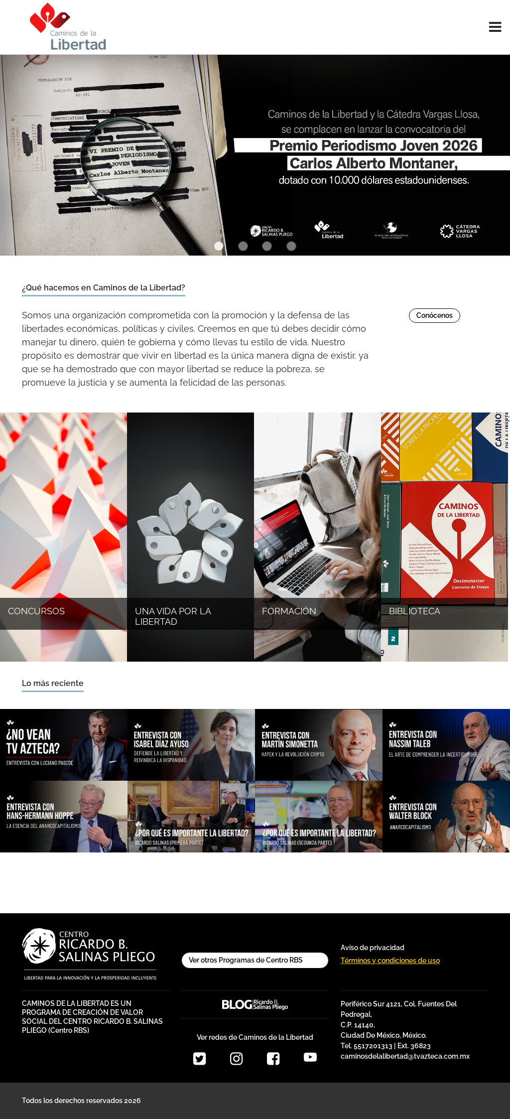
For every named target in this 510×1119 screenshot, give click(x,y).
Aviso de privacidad (372, 948)
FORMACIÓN (289, 611)
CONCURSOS (36, 611)
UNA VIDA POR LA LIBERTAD (173, 616)
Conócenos (434, 315)
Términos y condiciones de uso (390, 961)
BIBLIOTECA (414, 611)
